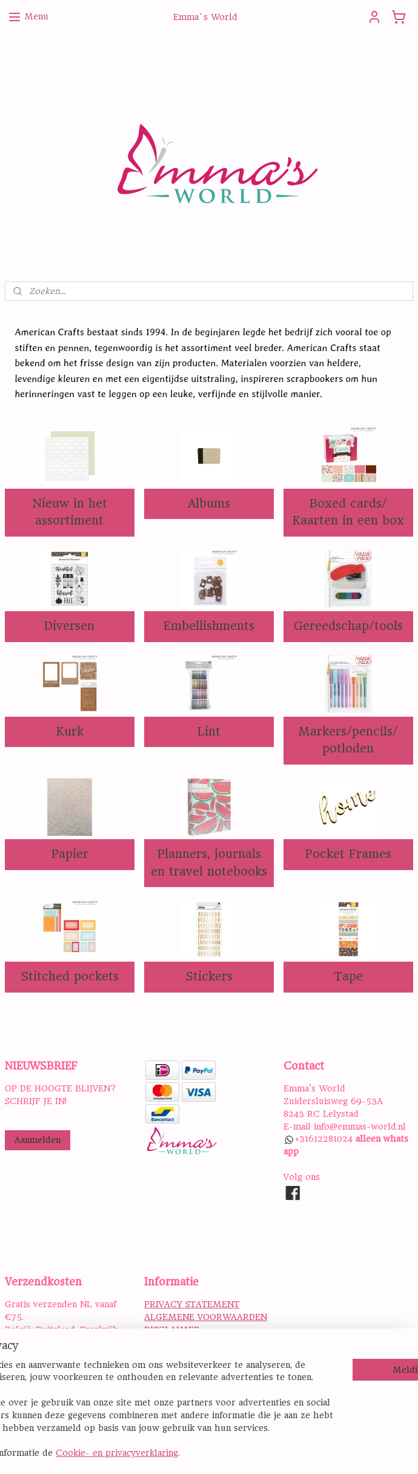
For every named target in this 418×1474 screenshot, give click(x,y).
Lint (209, 732)
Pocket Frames (348, 854)
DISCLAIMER (172, 1330)
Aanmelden (38, 1140)
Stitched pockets (70, 976)
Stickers (209, 976)
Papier (69, 854)
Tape (348, 976)
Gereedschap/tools (348, 626)
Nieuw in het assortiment (69, 512)
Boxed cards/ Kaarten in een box (348, 512)
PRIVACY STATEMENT (191, 1304)
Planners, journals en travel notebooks (209, 863)
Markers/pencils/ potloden (348, 740)
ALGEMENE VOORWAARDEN (205, 1317)
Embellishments (209, 626)
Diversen (69, 626)
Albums (209, 504)
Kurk (70, 732)
